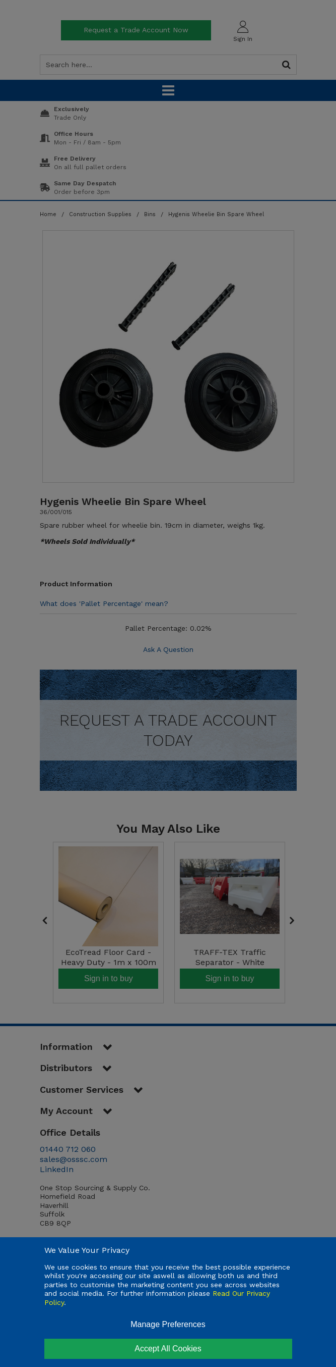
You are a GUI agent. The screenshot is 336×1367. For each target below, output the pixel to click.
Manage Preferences (168, 1324)
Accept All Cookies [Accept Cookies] (168, 1348)
